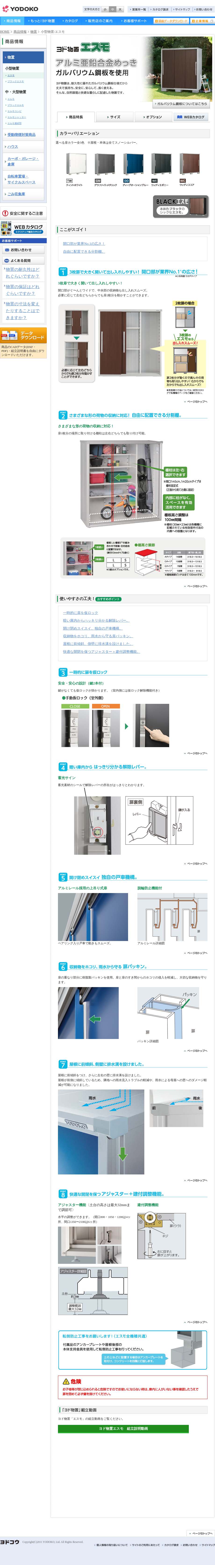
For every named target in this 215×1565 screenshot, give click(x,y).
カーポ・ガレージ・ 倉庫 (23, 161)
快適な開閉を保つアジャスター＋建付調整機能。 (101, 652)
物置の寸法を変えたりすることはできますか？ (22, 311)
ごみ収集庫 (16, 194)
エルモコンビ (14, 111)
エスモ (10, 75)
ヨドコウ (20, 8)
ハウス (12, 146)
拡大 (120, 9)
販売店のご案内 (99, 21)
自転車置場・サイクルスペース (21, 179)
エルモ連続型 (14, 123)
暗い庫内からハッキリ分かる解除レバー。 (96, 620)
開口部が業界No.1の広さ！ (84, 244)
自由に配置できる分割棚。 (84, 251)
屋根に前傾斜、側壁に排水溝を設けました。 (98, 644)
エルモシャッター (16, 117)
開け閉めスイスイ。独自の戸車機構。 (93, 628)
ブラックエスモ (15, 81)
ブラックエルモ (15, 105)
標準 (112, 9)
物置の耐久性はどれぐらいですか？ (22, 273)
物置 (33, 32)
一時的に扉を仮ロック (80, 613)
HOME (5, 32)
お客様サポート (134, 21)
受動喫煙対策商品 (21, 135)
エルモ (10, 99)
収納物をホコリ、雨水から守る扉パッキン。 (98, 636)
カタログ (70, 21)
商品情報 (12, 21)
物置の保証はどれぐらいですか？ (22, 290)
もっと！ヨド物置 (42, 21)
